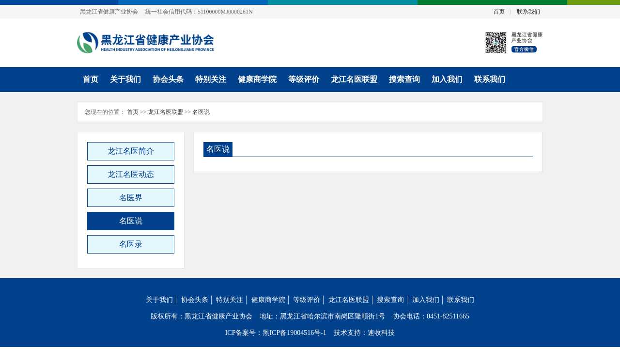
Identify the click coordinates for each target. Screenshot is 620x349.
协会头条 (168, 79)
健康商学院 (257, 79)
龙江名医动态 (131, 174)
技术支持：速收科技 (364, 332)
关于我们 (125, 79)
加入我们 (447, 79)
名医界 (130, 197)
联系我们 (528, 11)
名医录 (130, 244)
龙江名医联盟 (354, 79)
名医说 (201, 112)
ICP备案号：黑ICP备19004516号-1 (275, 332)
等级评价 (303, 79)
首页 (499, 11)
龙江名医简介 (131, 151)
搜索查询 (404, 79)
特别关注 (210, 79)
